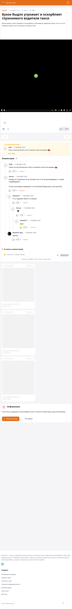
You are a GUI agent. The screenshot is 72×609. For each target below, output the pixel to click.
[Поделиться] (9, 130)
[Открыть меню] (68, 2)
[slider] (27, 110)
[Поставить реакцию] (5, 123)
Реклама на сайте (7, 605)
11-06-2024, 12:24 (15, 11)
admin (27, 11)
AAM (10, 149)
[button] (23, 174)
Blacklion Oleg (18, 237)
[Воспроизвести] (2, 110)
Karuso (11, 179)
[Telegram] (2, 588)
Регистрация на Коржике (9, 599)
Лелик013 (16, 199)
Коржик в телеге (6, 602)
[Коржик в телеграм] (4, 130)
